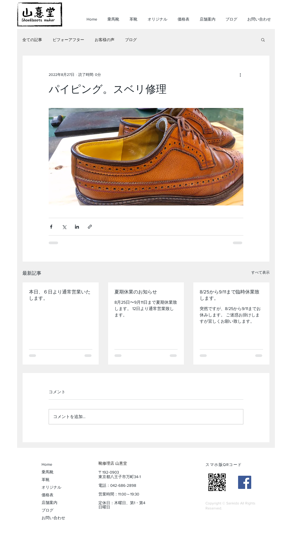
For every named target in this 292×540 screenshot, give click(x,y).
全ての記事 (32, 39)
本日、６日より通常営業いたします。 (59, 295)
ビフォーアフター (68, 39)
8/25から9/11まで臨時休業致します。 (229, 295)
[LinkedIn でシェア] (76, 226)
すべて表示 (260, 272)
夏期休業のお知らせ (135, 291)
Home (47, 464)
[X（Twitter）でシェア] (64, 226)
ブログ (131, 39)
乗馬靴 (47, 472)
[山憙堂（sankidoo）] (244, 482)
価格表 (47, 495)
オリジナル (51, 487)
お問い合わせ (53, 518)
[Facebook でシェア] (51, 226)
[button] (262, 39)
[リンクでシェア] (89, 226)
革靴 (45, 479)
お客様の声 (104, 39)
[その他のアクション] (240, 74)
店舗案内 (49, 502)
